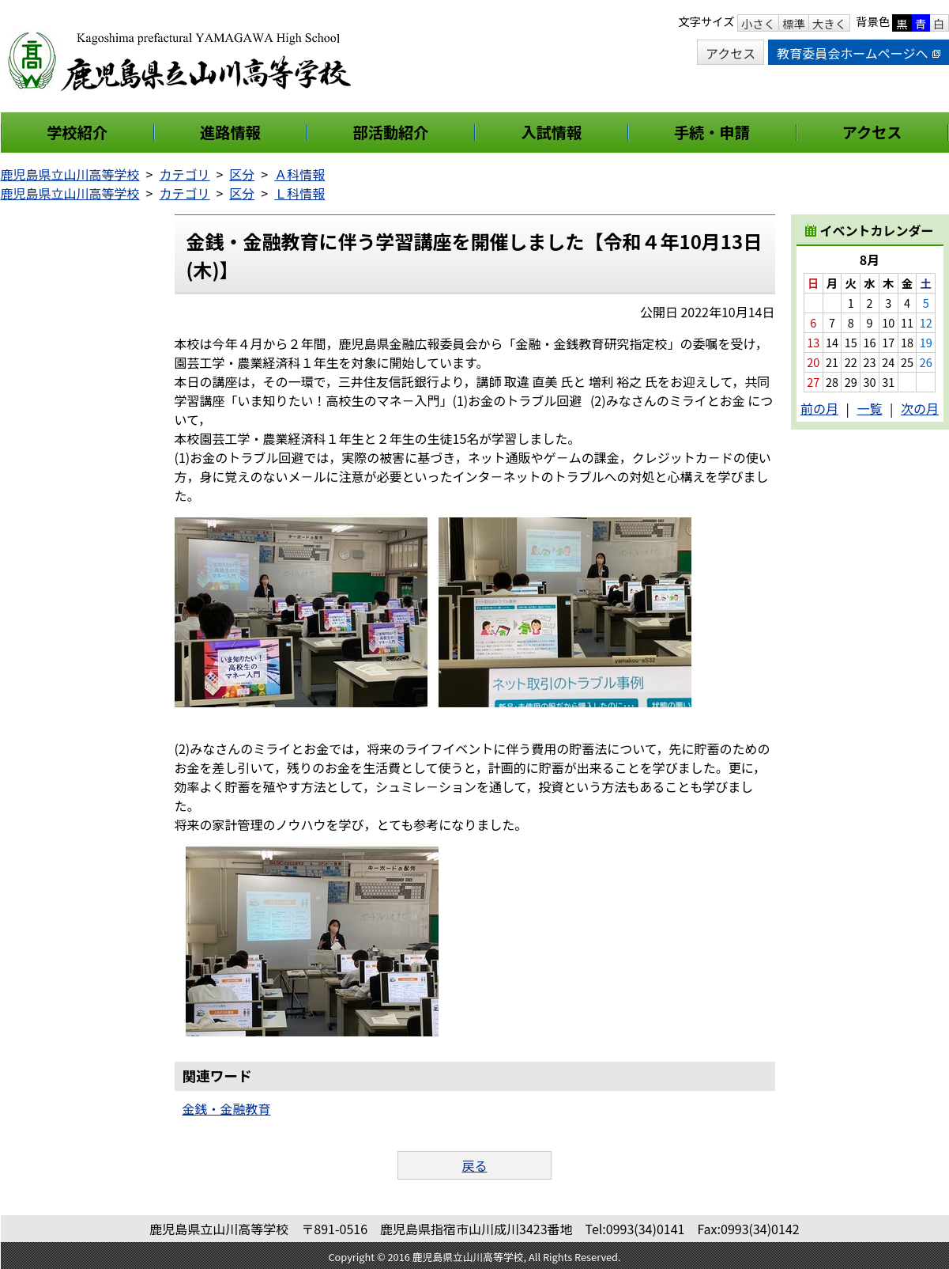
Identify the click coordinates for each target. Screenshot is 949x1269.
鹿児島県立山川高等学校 (70, 174)
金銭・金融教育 (227, 1108)
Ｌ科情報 (299, 193)
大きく (829, 23)
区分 (241, 174)
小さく (758, 23)
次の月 (920, 408)
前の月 (819, 408)
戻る (474, 1165)
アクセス (730, 53)
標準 (793, 23)
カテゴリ (184, 174)
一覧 (869, 408)
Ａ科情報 (299, 174)
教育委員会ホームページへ (858, 53)
